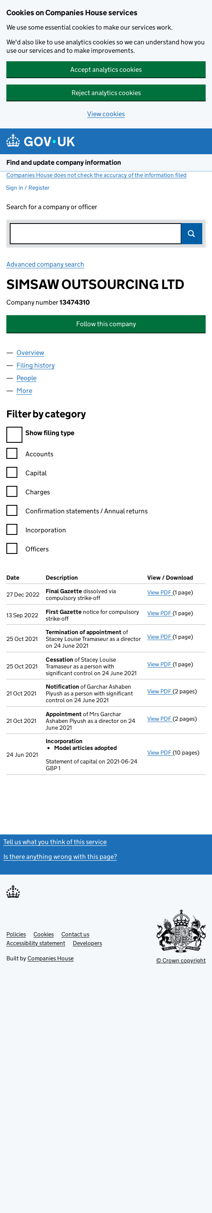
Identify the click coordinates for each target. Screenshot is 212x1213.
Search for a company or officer (51, 207)
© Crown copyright (181, 960)
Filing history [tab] (36, 365)
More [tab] (24, 391)
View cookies (106, 114)
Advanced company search (45, 264)
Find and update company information (63, 162)
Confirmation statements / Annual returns (77, 512)
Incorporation (36, 531)
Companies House (51, 958)
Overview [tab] (30, 353)
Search (191, 233)
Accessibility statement (35, 943)
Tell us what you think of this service (55, 842)
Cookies (43, 934)
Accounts (29, 455)
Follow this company (106, 324)
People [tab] (26, 378)
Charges (28, 493)
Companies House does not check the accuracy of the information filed (96, 175)
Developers (87, 943)
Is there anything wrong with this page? (60, 857)
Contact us (75, 934)
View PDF (160, 592)
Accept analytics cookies (106, 69)
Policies (16, 934)
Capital (26, 474)
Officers (27, 550)
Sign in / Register (28, 187)
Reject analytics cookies (106, 93)
